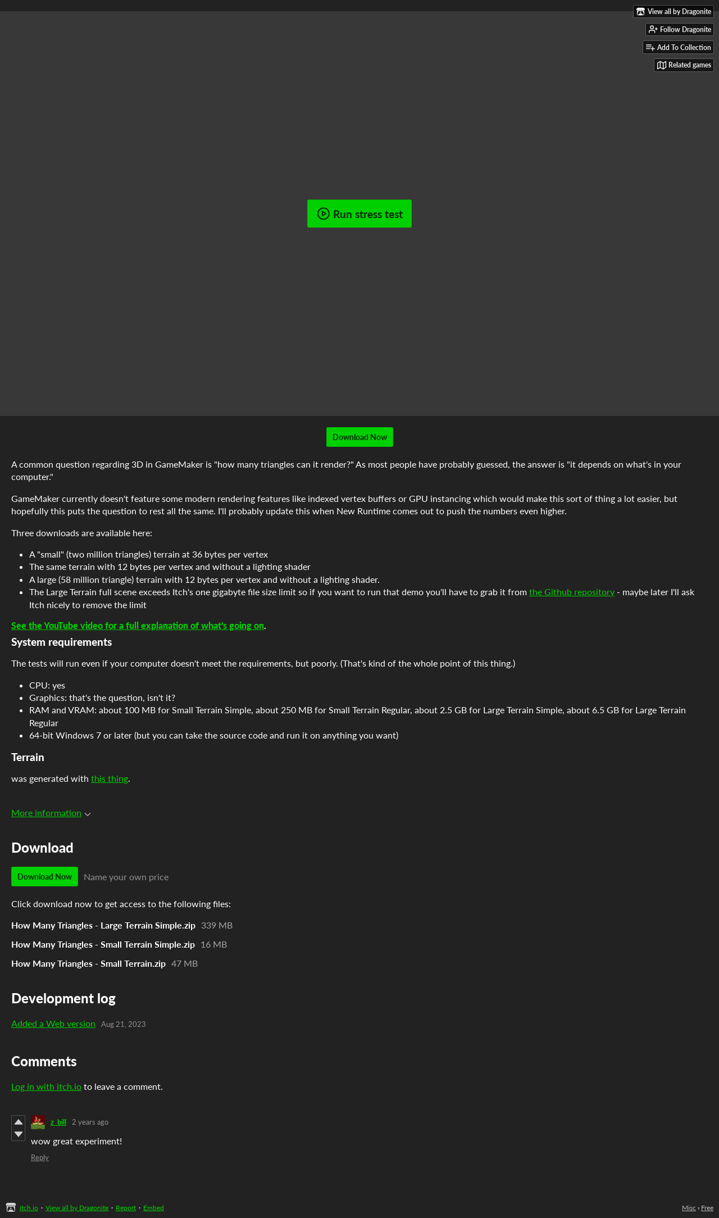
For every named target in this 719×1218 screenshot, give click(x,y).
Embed (153, 1207)
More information (51, 812)
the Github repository (572, 591)
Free (707, 1207)
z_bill (58, 1121)
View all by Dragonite (76, 1207)
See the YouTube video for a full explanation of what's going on (137, 625)
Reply (40, 1157)
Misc (689, 1207)
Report (126, 1207)
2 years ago (90, 1121)
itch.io (29, 1207)
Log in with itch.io (46, 1086)
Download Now (360, 437)
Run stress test (360, 213)
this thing (109, 778)
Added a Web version (53, 1023)
